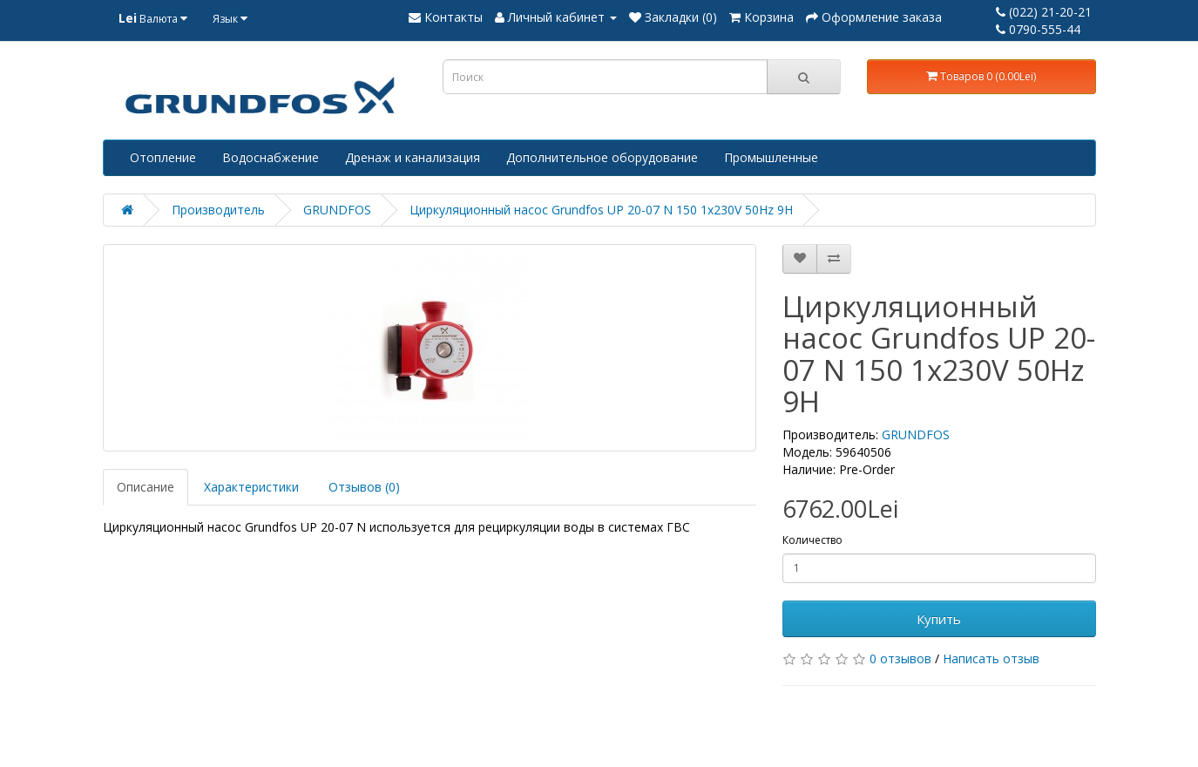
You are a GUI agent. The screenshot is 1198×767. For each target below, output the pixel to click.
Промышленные (771, 157)
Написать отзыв (991, 658)
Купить (939, 619)
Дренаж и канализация (412, 157)
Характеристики (251, 487)
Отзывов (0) (364, 487)
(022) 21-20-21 (1044, 11)
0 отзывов (900, 658)
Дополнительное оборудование (602, 157)
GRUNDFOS (337, 209)
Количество (812, 540)
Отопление (163, 157)
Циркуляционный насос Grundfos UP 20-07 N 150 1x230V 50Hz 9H (601, 209)
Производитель (218, 209)
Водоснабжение (270, 157)
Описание (145, 487)
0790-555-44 (1038, 29)
